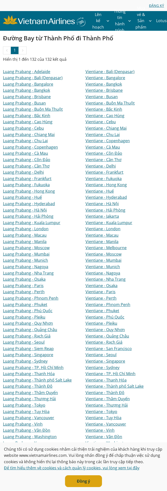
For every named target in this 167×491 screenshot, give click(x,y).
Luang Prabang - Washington (30, 436)
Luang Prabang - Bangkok (26, 90)
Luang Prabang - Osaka (24, 279)
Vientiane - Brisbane (104, 90)
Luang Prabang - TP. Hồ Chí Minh (33, 367)
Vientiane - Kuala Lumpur (108, 222)
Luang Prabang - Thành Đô (27, 386)
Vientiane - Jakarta (102, 216)
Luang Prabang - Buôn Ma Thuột (33, 109)
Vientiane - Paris (100, 291)
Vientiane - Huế (99, 191)
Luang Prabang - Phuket (25, 304)
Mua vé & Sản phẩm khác (144, 21)
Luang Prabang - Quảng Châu (30, 329)
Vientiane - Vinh (100, 430)
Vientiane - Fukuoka (103, 178)
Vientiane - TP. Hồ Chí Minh (110, 373)
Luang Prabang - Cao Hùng (27, 121)
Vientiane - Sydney (102, 367)
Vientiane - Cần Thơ (103, 159)
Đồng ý (83, 481)
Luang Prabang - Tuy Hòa (26, 411)
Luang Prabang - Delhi (23, 172)
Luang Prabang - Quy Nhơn (28, 323)
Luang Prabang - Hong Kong (29, 191)
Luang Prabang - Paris (23, 285)
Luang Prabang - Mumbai (26, 254)
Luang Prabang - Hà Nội (25, 210)
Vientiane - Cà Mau (102, 147)
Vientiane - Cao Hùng (104, 115)
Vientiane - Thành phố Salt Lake (114, 386)
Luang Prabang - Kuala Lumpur (31, 222)
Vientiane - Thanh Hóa (106, 380)
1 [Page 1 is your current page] (15, 50)
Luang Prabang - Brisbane (27, 96)
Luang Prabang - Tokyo (24, 405)
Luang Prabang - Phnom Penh (30, 298)
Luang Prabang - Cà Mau (25, 153)
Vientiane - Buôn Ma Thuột (110, 103)
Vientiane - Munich (102, 266)
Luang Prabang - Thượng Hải (29, 398)
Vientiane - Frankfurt (104, 172)
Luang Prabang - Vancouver (28, 417)
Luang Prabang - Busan (24, 103)
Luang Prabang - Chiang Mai (29, 134)
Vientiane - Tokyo (101, 411)
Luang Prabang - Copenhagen (30, 147)
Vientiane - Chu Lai (102, 134)
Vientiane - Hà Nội (102, 203)
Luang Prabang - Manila (25, 241)
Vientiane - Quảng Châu (107, 336)
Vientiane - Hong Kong (106, 184)
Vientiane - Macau (101, 235)
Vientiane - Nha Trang (105, 279)
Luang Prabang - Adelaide (26, 71)
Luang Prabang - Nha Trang (28, 273)
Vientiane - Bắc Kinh (103, 109)
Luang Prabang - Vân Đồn (26, 430)
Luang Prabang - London (26, 228)
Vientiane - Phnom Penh (107, 304)
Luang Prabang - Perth (24, 291)
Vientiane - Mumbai (103, 260)
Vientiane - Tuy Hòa (103, 417)
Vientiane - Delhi (100, 166)
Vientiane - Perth (101, 298)
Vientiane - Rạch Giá (103, 342)
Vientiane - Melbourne (106, 247)
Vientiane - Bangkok (103, 84)
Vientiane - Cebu (100, 121)
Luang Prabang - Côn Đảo (26, 159)
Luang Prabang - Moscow (26, 247)
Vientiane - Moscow (103, 254)
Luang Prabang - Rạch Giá (26, 336)
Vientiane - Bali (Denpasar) (109, 71)
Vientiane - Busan (101, 96)
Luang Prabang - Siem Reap (28, 348)
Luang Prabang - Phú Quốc (27, 310)
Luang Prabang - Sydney (25, 361)
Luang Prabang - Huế (22, 197)
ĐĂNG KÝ (156, 5)
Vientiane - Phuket (102, 310)
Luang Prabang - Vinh (23, 424)
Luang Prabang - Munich (25, 260)
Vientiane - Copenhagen (107, 140)
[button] (6, 50)
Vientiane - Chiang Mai (106, 128)
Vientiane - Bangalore (105, 77)
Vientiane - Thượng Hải (106, 405)
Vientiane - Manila (101, 241)
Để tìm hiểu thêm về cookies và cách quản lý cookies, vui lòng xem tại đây (71, 468)
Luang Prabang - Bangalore (28, 84)
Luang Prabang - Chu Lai (25, 140)
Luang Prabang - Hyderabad (29, 203)
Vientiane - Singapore (105, 361)
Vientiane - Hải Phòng (105, 210)
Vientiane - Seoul (101, 354)
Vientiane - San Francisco (108, 348)
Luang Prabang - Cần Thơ (26, 166)
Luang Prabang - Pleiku (24, 317)
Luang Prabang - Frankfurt (27, 178)
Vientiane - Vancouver (105, 424)
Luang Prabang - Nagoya (25, 266)
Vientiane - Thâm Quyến (107, 398)
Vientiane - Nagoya (102, 273)
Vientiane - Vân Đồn (103, 436)
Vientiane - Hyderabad (106, 197)
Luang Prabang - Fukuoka (26, 184)
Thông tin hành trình (124, 21)
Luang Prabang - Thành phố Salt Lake (37, 380)
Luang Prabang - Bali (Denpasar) (33, 77)
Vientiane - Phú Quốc (104, 317)
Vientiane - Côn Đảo (103, 153)
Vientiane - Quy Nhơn (105, 329)
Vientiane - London (102, 228)
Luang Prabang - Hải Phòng (28, 216)
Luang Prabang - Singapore (28, 354)
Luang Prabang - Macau (25, 235)
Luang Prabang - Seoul (24, 342)
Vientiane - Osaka (101, 285)
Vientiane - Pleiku (101, 323)
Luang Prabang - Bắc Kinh (26, 115)
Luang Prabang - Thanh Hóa (29, 373)
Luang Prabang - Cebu (23, 128)
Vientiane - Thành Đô (104, 392)
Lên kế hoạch (102, 21)
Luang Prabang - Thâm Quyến (30, 392)
